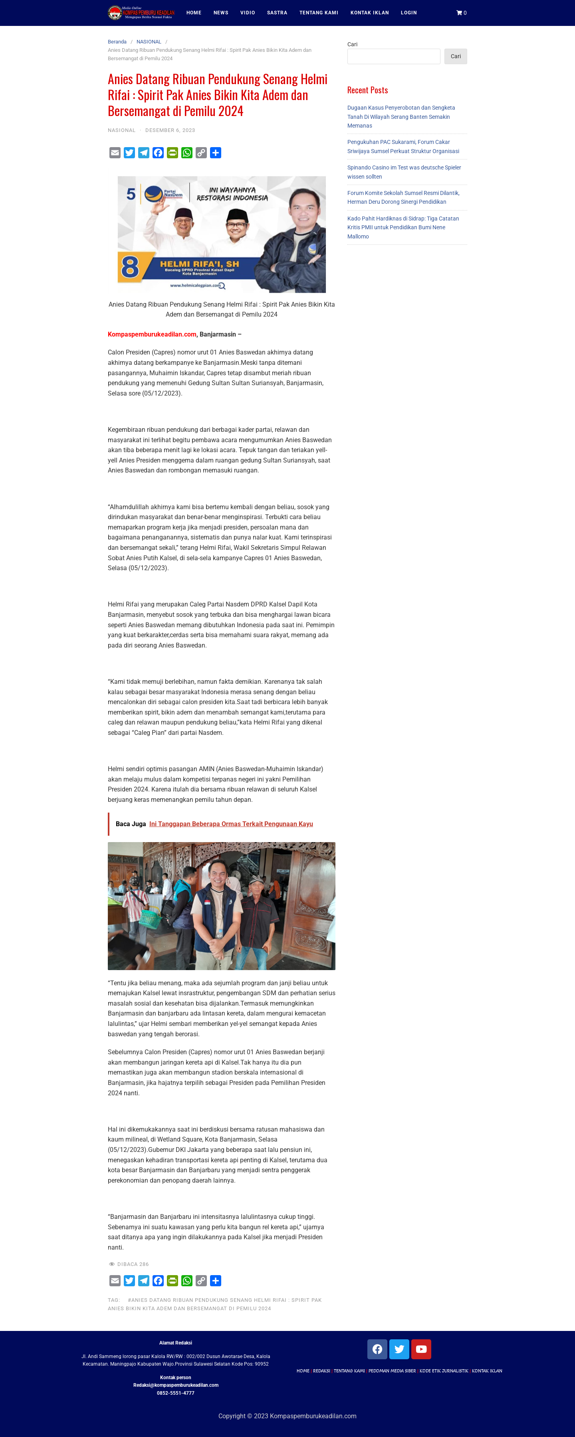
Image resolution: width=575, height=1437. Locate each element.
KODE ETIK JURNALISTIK (444, 1371)
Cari (352, 44)
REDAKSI (321, 1371)
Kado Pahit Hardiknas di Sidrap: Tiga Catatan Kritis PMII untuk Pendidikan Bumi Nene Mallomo (403, 227)
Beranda (117, 42)
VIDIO (247, 13)
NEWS (221, 13)
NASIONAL (149, 42)
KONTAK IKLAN (370, 13)
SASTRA (277, 13)
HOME (194, 13)
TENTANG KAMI (319, 13)
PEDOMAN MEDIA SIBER (392, 1371)
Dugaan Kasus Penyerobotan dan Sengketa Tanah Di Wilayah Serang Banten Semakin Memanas (401, 116)
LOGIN (409, 13)
